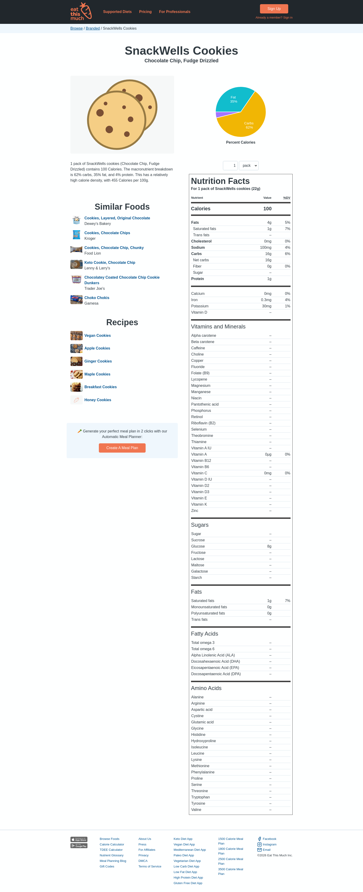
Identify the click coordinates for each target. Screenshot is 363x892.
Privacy (143, 855)
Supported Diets (117, 12)
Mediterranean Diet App (190, 849)
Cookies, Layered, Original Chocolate (117, 218)
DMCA (142, 861)
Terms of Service (149, 866)
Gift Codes (107, 866)
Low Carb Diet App (186, 866)
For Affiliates (146, 849)
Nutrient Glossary (111, 855)
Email (263, 850)
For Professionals (174, 12)
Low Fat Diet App (185, 872)
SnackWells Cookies (181, 50)
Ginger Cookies (98, 361)
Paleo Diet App (184, 855)
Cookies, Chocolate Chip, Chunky (114, 248)
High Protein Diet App (188, 877)
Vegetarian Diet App (187, 861)
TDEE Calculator (111, 849)
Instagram (266, 844)
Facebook (266, 839)
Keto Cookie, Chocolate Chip (109, 263)
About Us (144, 839)
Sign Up (274, 9)
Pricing (145, 12)
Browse (76, 28)
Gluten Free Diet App (188, 883)
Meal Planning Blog (113, 861)
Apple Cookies (97, 348)
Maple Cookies (97, 374)
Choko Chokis (97, 298)
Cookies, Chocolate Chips (107, 233)
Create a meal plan (122, 448)
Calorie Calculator (112, 844)
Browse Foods (109, 839)
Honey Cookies (97, 400)
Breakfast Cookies (100, 387)
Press (142, 844)
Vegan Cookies (97, 335)
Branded (93, 28)
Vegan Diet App (184, 844)
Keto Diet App (183, 839)
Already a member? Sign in (274, 17)
